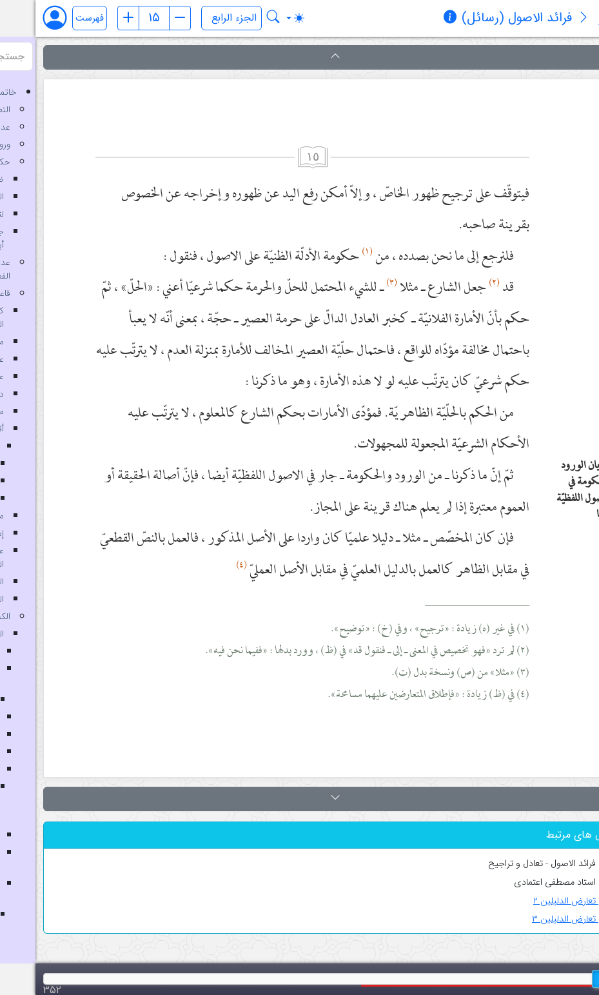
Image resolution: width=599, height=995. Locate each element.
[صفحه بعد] (144, 18)
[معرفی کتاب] (548, 18)
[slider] (567, 979)
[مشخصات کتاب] (414, 18)
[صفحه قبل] (93, 18)
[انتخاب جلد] (196, 18)
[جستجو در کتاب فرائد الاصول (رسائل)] (238, 18)
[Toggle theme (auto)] (260, 18)
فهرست (54, 18)
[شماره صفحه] (118, 18)
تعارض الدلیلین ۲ (539, 901)
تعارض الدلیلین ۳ (538, 919)
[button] (299, 57)
